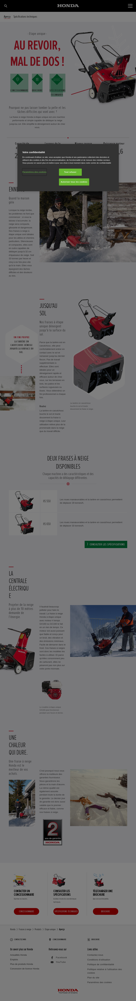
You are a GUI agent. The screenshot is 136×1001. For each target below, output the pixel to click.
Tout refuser (70, 172)
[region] (68, 167)
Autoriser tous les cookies (74, 182)
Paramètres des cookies (34, 172)
